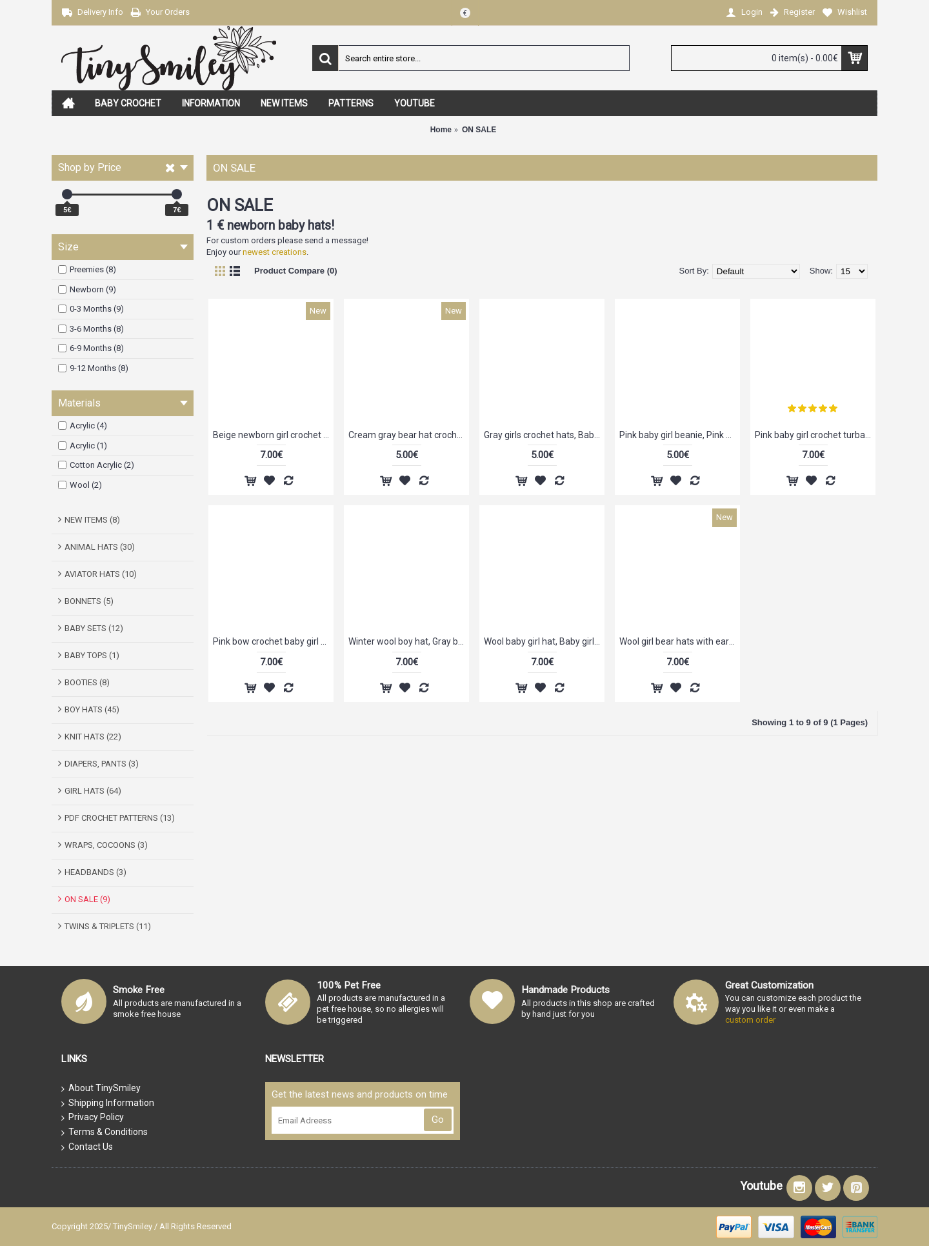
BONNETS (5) (89, 601)
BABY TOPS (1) (92, 655)
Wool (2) (80, 485)
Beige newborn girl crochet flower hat (273, 435)
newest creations (274, 252)
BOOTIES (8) (87, 682)
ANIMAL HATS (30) (100, 547)
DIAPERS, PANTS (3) (102, 764)
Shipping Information (107, 1103)
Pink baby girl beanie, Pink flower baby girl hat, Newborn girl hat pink (679, 435)
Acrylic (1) (82, 445)
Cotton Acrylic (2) (96, 465)
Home (441, 129)
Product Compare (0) (295, 271)
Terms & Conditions (104, 1132)
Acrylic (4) (82, 425)
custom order (750, 1020)
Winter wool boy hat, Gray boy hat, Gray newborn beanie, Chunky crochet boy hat (408, 641)
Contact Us (87, 1147)
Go (438, 1119)
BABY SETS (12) (94, 628)
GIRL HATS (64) (93, 791)
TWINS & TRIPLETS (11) (108, 926)
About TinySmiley (101, 1088)
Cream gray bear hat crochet (406, 435)
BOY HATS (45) (92, 709)
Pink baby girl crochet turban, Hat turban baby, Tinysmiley (815, 435)
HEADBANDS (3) (95, 872)
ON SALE (479, 129)
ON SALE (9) (87, 899)
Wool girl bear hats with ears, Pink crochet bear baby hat (679, 641)
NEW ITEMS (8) (92, 520)
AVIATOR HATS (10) (101, 574)
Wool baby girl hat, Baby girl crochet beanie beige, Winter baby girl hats (544, 641)
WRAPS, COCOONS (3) (106, 845)
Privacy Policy (92, 1117)
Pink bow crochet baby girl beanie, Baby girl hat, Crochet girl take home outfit (273, 641)
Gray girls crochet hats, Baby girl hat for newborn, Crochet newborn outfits (544, 435)
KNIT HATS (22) (93, 736)
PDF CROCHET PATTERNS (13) (120, 818)
